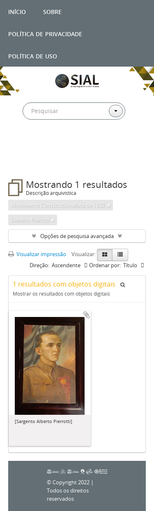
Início (17, 10)
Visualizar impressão (37, 254)
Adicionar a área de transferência (87, 315)
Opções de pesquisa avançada (77, 236)
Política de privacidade (45, 33)
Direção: (39, 265)
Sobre (52, 10)
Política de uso (32, 55)
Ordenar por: (105, 265)
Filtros (26, 162)
